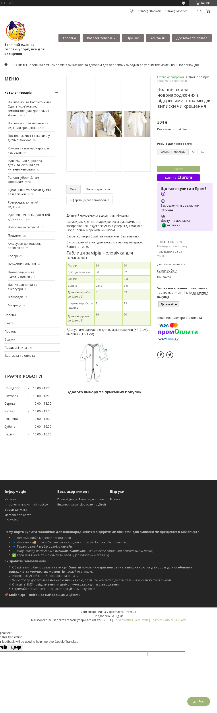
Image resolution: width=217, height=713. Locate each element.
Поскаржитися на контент (131, 620)
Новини (10, 315)
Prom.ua (130, 612)
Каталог (10, 499)
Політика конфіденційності (168, 620)
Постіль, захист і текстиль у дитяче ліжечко (29, 137)
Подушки (14, 235)
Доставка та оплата (191, 38)
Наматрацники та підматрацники (21, 274)
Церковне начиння (22, 264)
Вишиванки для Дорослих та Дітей (81, 504)
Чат (199, 701)
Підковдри (15, 297)
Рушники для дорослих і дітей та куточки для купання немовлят (25, 165)
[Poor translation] (16, 647)
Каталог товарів (99, 38)
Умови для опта (16, 509)
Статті (9, 323)
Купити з (178, 178)
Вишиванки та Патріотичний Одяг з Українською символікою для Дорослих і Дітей (29, 108)
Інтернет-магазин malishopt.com (27, 504)
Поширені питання (18, 347)
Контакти (157, 38)
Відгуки (9, 339)
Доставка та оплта (18, 515)
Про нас (132, 38)
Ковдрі (13, 256)
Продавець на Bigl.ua (109, 616)
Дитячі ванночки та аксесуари (22, 286)
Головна (69, 38)
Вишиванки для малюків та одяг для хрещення (28, 125)
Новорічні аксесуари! (23, 227)
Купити (178, 169)
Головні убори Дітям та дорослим (80, 499)
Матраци (14, 305)
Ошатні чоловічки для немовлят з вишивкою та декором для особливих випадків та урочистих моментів (95, 65)
